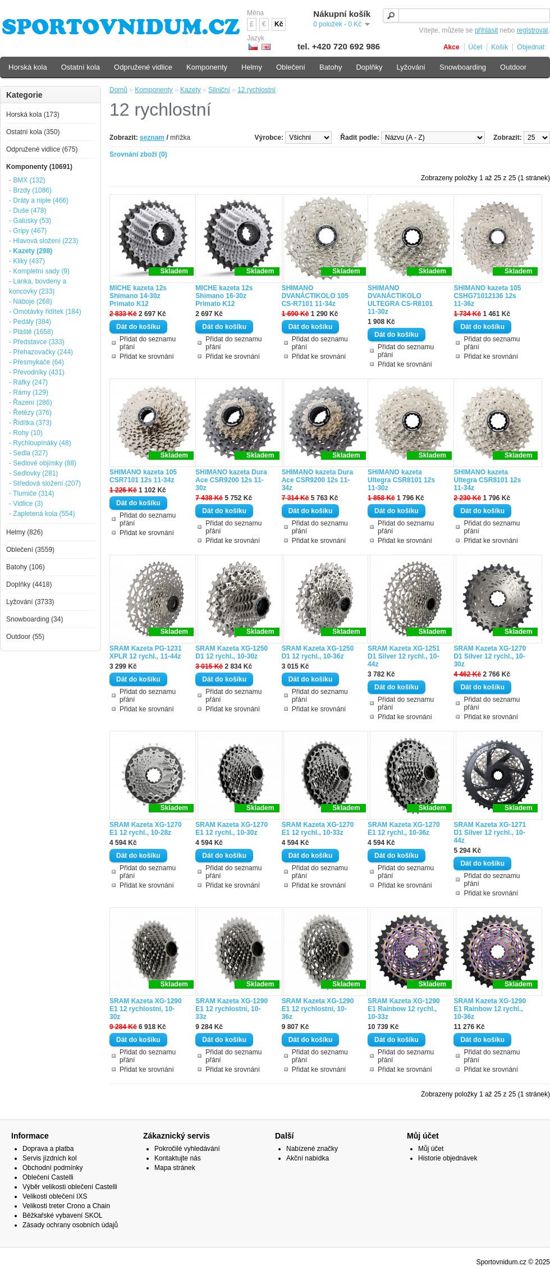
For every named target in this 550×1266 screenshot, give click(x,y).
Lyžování (410, 67)
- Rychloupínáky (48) (40, 443)
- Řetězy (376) (30, 413)
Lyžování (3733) (30, 602)
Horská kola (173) (32, 114)
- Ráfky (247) (28, 382)
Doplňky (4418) (29, 584)
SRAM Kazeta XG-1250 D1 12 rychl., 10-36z (318, 652)
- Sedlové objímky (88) (42, 463)
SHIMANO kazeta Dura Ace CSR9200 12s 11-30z (231, 480)
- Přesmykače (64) (36, 362)
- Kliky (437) (27, 261)
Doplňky (369, 67)
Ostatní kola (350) (32, 132)
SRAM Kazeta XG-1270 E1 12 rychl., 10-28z (145, 829)
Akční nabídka (307, 1158)
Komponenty (153, 90)
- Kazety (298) (30, 251)
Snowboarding (462, 67)
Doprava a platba (48, 1149)
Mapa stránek (174, 1168)
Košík (499, 47)
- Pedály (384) (30, 322)
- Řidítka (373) (30, 423)
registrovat (532, 30)
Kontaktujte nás (177, 1158)
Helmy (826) (24, 532)
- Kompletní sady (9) (39, 271)
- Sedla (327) (28, 453)
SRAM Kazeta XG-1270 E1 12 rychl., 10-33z (318, 829)
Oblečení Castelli (48, 1177)
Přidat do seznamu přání (148, 343)
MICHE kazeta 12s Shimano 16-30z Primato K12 (224, 296)
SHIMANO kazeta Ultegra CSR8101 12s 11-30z (401, 480)
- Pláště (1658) (31, 332)
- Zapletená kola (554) (42, 514)
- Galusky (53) (30, 221)
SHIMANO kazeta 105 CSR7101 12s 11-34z (143, 476)
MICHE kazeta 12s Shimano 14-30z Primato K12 (138, 296)
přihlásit (486, 30)
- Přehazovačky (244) (41, 352)
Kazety (190, 90)
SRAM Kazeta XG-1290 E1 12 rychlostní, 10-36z (318, 1009)
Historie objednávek (447, 1158)
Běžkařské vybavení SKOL (62, 1215)
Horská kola (27, 67)
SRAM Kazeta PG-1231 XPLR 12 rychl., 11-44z (145, 652)
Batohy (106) (25, 567)
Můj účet (430, 1149)
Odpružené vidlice (143, 67)
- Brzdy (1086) (30, 190)
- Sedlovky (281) (33, 473)
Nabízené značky (312, 1149)
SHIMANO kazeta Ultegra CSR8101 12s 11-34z (487, 480)
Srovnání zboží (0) (138, 154)
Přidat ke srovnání (147, 356)
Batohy (330, 67)
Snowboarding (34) (34, 619)
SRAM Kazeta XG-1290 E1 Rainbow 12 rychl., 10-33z (404, 1009)
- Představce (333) (37, 342)
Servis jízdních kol (49, 1158)
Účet (476, 47)
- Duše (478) (28, 210)
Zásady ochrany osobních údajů (70, 1225)
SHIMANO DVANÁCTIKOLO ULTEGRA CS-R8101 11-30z (400, 300)
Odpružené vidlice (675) (41, 149)
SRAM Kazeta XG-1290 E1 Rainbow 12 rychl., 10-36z (489, 1009)
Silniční (219, 90)
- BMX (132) (27, 180)
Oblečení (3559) (30, 550)
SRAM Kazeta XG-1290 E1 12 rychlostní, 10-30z (145, 1009)
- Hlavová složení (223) (43, 241)
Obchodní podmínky (52, 1168)
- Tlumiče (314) (31, 493)
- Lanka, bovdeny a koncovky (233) (37, 286)
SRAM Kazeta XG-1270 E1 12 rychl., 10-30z (231, 829)
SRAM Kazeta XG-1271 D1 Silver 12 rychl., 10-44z (489, 832)
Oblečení (290, 67)
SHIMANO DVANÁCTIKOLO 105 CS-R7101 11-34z (315, 296)
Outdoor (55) (25, 637)
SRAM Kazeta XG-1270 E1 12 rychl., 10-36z (404, 829)
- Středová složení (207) (45, 483)
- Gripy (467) (28, 231)
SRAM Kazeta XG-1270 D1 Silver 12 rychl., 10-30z (489, 656)
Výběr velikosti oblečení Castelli (69, 1187)
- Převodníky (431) (37, 372)
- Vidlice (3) (26, 504)
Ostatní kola (80, 67)
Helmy (251, 67)
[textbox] (466, 15)
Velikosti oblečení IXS (54, 1196)
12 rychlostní (256, 90)
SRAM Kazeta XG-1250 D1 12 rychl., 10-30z (231, 652)
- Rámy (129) (28, 392)
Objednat (530, 47)
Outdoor (513, 67)
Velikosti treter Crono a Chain (66, 1206)
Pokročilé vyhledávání (187, 1149)
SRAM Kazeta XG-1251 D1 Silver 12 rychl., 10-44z (404, 656)
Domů (118, 90)
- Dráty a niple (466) (38, 200)
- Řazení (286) (30, 402)
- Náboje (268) (30, 301)
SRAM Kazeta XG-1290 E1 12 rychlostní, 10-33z (231, 1009)
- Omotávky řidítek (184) (45, 312)
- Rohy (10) (26, 433)
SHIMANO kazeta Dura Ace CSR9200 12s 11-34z (317, 480)
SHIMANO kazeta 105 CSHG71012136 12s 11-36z (487, 296)
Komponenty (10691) (39, 167)
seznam (152, 137)
